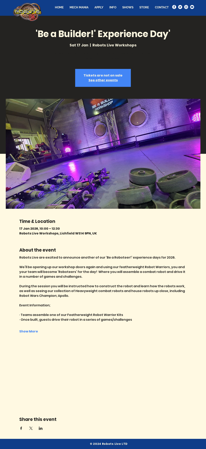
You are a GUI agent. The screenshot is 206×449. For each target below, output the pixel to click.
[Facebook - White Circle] (174, 7)
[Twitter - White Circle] (180, 7)
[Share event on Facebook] (21, 428)
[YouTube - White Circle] (192, 7)
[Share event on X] (31, 428)
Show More (28, 331)
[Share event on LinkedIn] (41, 428)
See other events (103, 80)
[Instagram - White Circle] (186, 7)
